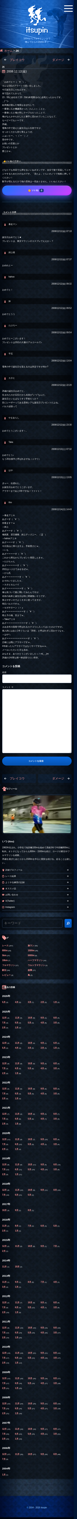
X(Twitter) (10, 901)
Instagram (10, 907)
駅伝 (4, 970)
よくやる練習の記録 (15, 882)
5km (4, 955)
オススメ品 (10, 888)
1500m (31, 950)
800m (5, 950)
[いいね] (37, 190)
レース (5, 945)
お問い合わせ (11, 895)
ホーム (8, 50)
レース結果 (10, 876)
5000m (31, 955)
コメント (7, 687)
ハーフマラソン (35, 960)
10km (5, 960)
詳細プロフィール (13, 870)
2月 (42, 1002)
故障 (30, 970)
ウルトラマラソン (36, 965)
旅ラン (31, 945)
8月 (55, 1018)
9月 (42, 1018)
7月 (4, 1022)
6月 (17, 1022)
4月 (17, 1002)
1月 (55, 1002)
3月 (30, 1002)
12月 (4, 1018)
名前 (4, 672)
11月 (17, 1018)
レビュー (6, 975)
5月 (4, 1002)
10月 (30, 1018)
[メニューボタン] (68, 8)
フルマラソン (8, 965)
